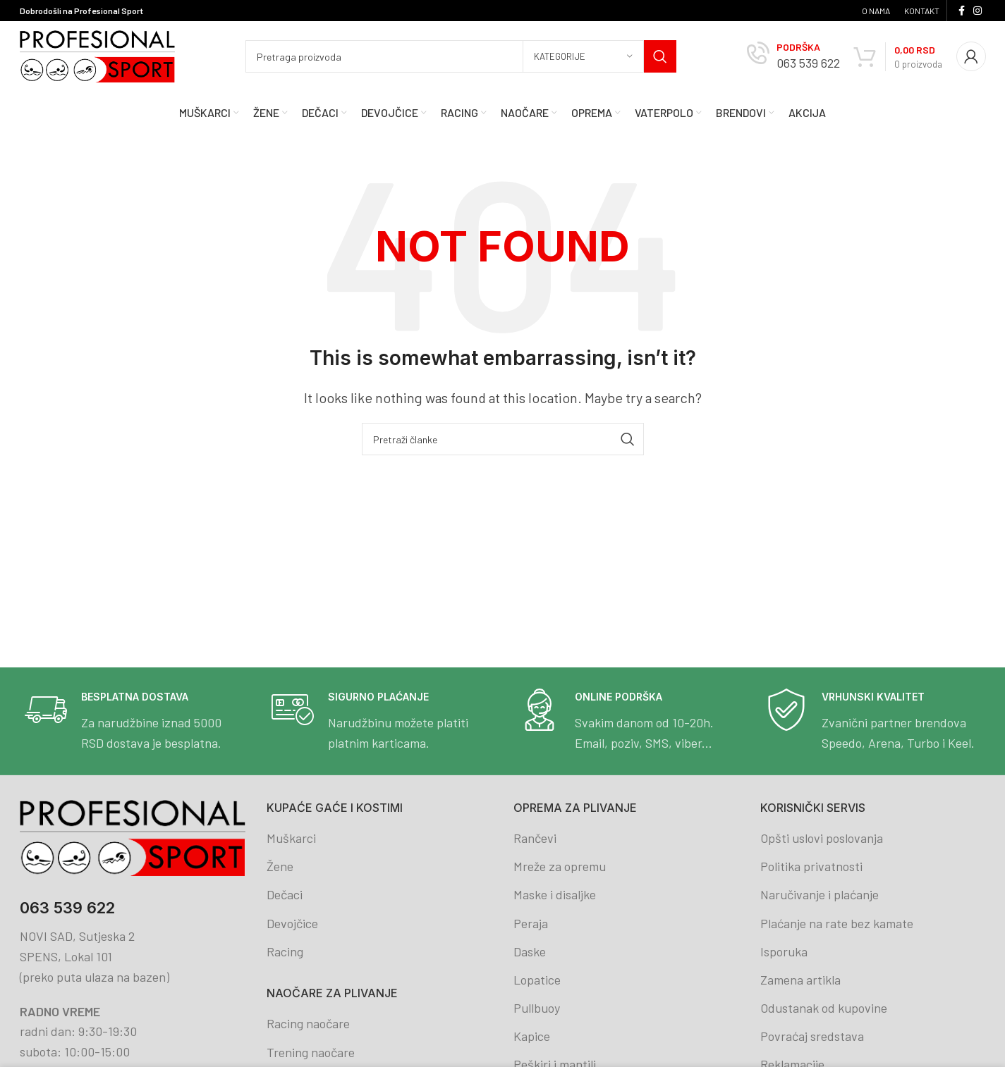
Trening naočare (311, 1052)
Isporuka (784, 951)
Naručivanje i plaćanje (819, 894)
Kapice (531, 1036)
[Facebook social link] (961, 10)
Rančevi (534, 838)
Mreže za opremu (559, 866)
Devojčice (292, 923)
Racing (285, 951)
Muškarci (291, 838)
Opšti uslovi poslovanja (821, 838)
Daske (529, 951)
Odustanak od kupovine (823, 1008)
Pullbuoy (536, 1008)
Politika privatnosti (811, 866)
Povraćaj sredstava (812, 1036)
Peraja (530, 923)
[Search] (460, 56)
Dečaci (285, 894)
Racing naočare (308, 1023)
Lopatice (537, 979)
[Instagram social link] (977, 10)
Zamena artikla (800, 979)
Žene (280, 866)
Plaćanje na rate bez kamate (836, 923)
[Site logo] (97, 55)
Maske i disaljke (554, 894)
